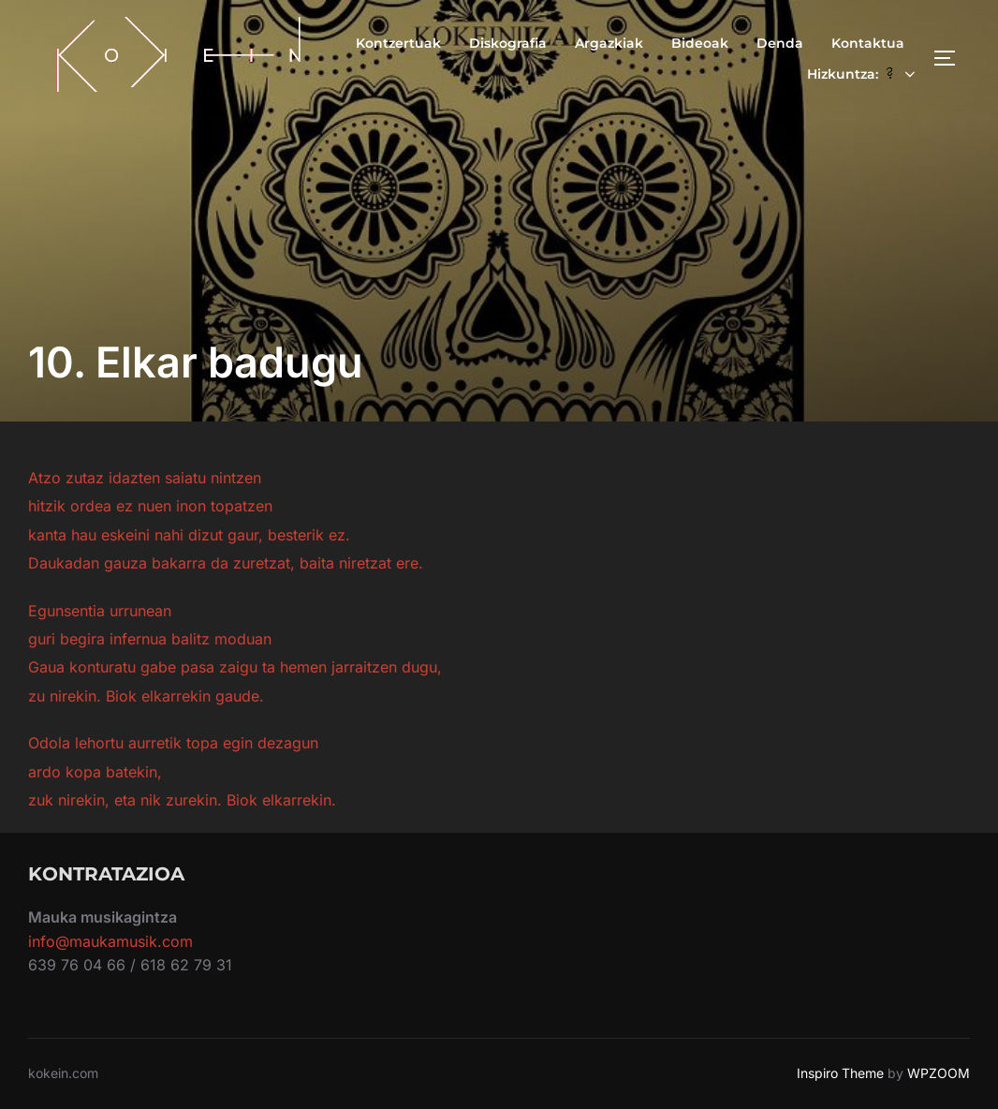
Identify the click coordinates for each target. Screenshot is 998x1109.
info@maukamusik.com (110, 941)
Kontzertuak (398, 43)
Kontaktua (867, 43)
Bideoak (699, 43)
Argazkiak (609, 43)
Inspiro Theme (840, 1073)
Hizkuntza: (863, 74)
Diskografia (508, 43)
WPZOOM (938, 1073)
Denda (779, 43)
